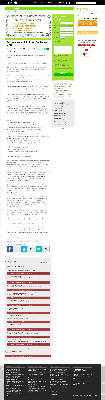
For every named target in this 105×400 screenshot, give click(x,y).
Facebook (48, 49)
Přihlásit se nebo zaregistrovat (39, 356)
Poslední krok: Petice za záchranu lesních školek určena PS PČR (37, 391)
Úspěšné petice (28, 12)
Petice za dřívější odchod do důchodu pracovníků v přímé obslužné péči (58, 382)
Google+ (84, 9)
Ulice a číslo (57, 32)
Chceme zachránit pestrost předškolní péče (37, 386)
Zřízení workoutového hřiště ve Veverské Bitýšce (62, 91)
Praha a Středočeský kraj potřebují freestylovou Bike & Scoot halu (13, 391)
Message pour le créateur (60, 44)
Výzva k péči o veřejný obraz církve (57, 372)
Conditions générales (88, 395)
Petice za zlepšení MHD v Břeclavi (13, 372)
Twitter (46, 49)
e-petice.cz (11, 3)
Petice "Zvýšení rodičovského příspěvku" (36, 388)
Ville (55, 35)
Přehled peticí (17, 12)
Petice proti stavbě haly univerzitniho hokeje (15, 374)
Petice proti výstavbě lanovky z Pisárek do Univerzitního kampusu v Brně (59, 378)
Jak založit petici (38, 3)
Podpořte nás (50, 3)
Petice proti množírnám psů (34, 384)
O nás (27, 3)
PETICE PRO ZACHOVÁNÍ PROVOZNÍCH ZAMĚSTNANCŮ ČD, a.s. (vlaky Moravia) (59, 375)
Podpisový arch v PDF (58, 106)
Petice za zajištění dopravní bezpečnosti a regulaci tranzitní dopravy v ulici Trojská (59, 370)
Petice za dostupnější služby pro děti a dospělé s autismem (36, 375)
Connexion (61, 3)
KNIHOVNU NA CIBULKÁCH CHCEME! (14, 393)
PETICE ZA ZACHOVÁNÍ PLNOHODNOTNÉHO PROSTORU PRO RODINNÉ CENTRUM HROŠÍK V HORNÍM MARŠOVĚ (15, 387)
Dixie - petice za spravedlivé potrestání (36, 372)
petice (40, 8)
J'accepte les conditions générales (63, 68)
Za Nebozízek (9, 395)
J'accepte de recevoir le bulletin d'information (63, 61)
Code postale (57, 37)
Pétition (9, 12)
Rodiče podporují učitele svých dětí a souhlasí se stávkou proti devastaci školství (59, 385)
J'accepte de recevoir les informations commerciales (62, 64)
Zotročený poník (53, 394)
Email (44, 49)
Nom (55, 30)
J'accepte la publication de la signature (62, 40)
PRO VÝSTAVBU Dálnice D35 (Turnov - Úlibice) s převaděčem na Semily (14, 370)
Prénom (56, 27)
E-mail (55, 23)
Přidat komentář (45, 262)
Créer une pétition (39, 12)
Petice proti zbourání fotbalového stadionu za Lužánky (62, 87)
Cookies (97, 395)
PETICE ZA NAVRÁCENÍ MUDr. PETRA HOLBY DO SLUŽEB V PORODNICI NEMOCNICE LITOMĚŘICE (14, 378)
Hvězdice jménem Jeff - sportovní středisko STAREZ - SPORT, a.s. (63, 95)
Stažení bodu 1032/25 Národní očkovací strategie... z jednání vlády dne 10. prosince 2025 (15, 382)
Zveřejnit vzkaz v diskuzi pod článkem (62, 56)
